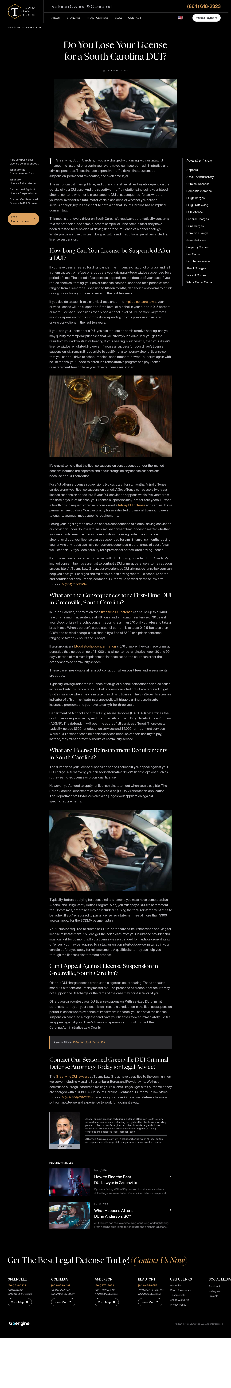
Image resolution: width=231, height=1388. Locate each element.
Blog (118, 17)
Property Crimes (197, 247)
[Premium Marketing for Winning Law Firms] (19, 1324)
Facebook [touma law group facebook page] (213, 1286)
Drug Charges (195, 198)
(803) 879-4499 (60, 1285)
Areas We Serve (178, 1300)
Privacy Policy (177, 1304)
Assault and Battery (200, 177)
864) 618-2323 (81, 1097)
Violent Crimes (196, 275)
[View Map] (20, 1302)
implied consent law (139, 301)
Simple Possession (198, 261)
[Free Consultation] (23, 219)
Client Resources (179, 1290)
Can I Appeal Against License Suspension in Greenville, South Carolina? (23, 191)
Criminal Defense (198, 184)
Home (10, 27)
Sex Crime (193, 254)
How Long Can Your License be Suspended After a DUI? (23, 161)
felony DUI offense (131, 505)
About (56, 17)
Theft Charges (196, 268)
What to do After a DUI (89, 1042)
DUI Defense (194, 212)
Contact (134, 17)
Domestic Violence (199, 191)
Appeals (192, 170)
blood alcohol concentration (95, 646)
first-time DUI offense (116, 612)
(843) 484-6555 (147, 1285)
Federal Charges (197, 219)
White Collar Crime (199, 282)
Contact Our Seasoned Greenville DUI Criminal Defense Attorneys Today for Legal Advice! (24, 201)
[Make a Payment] (206, 18)
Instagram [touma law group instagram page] (213, 1291)
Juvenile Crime (196, 240)
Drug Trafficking (197, 205)
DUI (124, 70)
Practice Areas (98, 17)
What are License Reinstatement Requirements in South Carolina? (24, 181)
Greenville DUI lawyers (72, 1076)
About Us (174, 1285)
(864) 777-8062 (104, 1285)
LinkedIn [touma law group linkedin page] (212, 1296)
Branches (74, 17)
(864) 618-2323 (75, 584)
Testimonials (176, 1295)
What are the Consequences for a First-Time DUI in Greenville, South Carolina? (22, 171)
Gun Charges (195, 226)
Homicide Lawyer (198, 233)
